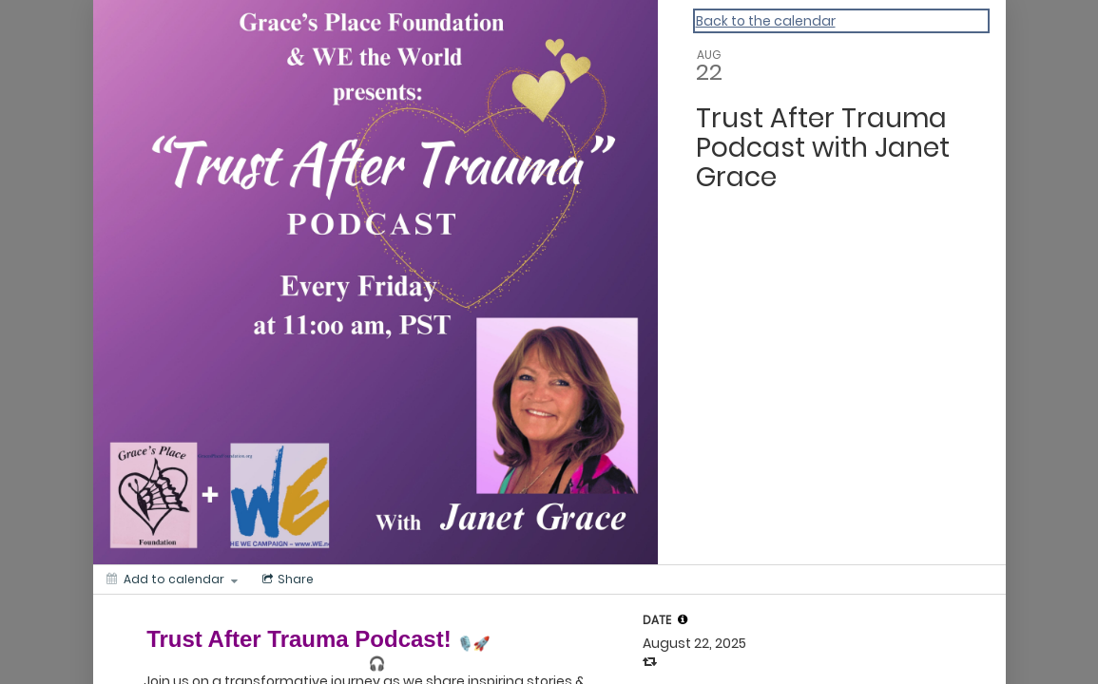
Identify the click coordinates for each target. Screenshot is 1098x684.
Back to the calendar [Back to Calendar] (766, 20)
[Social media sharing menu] (286, 579)
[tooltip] (682, 619)
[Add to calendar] (172, 579)
